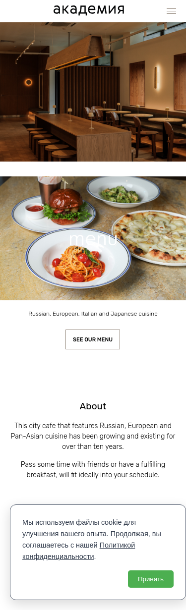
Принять (151, 579)
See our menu (93, 339)
